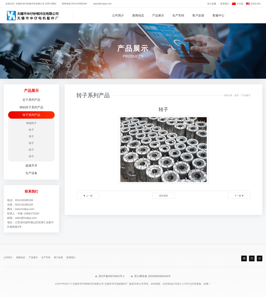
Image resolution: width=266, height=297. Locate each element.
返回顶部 (163, 195)
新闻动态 (138, 15)
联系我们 (224, 3)
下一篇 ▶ (239, 195)
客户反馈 (198, 15)
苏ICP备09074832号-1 (110, 276)
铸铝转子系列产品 (31, 107)
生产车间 (178, 15)
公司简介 (118, 15)
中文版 (240, 3)
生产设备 (31, 173)
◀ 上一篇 (87, 195)
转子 (31, 129)
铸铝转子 (31, 123)
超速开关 (31, 165)
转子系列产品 (31, 114)
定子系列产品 (31, 99)
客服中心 (218, 15)
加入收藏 (211, 3)
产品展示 (158, 15)
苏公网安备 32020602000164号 (151, 276)
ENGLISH (255, 3)
